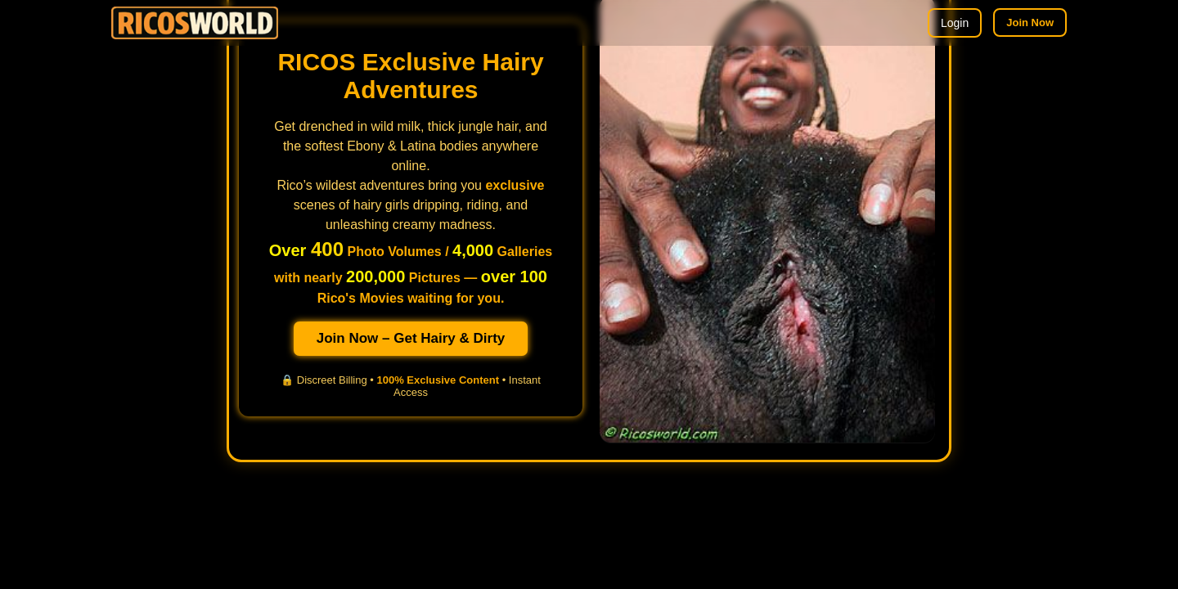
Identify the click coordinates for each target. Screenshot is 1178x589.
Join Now (1030, 22)
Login (955, 22)
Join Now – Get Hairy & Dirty (411, 338)
